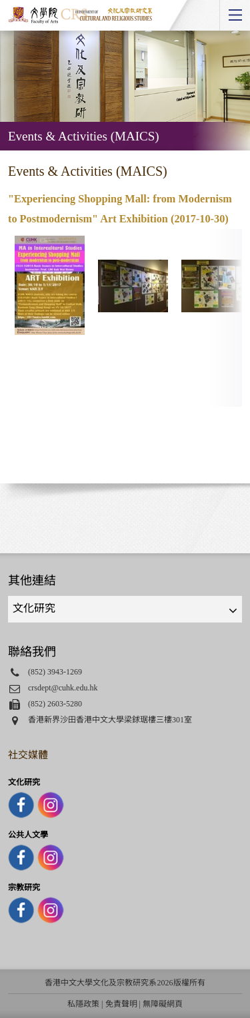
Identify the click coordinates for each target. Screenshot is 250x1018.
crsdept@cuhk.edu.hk (63, 687)
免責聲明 (121, 1004)
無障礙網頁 (163, 1004)
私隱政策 (83, 1004)
